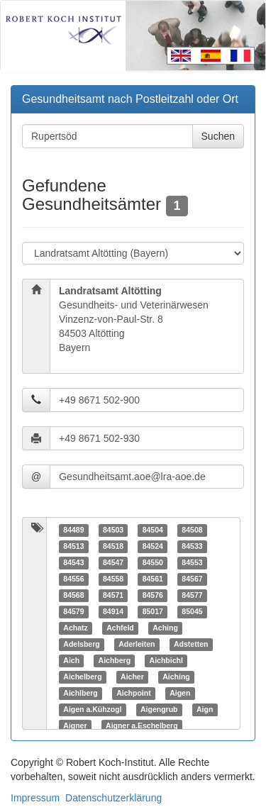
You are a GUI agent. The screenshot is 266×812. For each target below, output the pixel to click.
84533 (192, 546)
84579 (73, 611)
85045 (192, 611)
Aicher (132, 676)
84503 (113, 529)
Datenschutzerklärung (113, 797)
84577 (192, 595)
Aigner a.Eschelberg (142, 725)
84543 (73, 562)
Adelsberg (81, 644)
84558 (113, 578)
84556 (73, 578)
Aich (71, 660)
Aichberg (115, 660)
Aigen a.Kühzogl (92, 709)
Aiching (176, 676)
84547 (113, 562)
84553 (192, 562)
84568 (73, 595)
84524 (153, 546)
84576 (153, 595)
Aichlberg (80, 693)
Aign (204, 709)
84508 (192, 529)
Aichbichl (166, 660)
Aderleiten (136, 644)
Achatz (75, 627)
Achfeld (120, 627)
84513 (73, 546)
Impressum (35, 797)
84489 (73, 529)
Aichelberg (82, 676)
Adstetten (191, 644)
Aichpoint (133, 693)
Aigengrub (159, 709)
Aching (165, 627)
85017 (153, 611)
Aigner (75, 725)
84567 (192, 578)
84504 (153, 529)
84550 (153, 562)
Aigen (180, 693)
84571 (113, 595)
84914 (113, 611)
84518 (113, 546)
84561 (153, 578)
